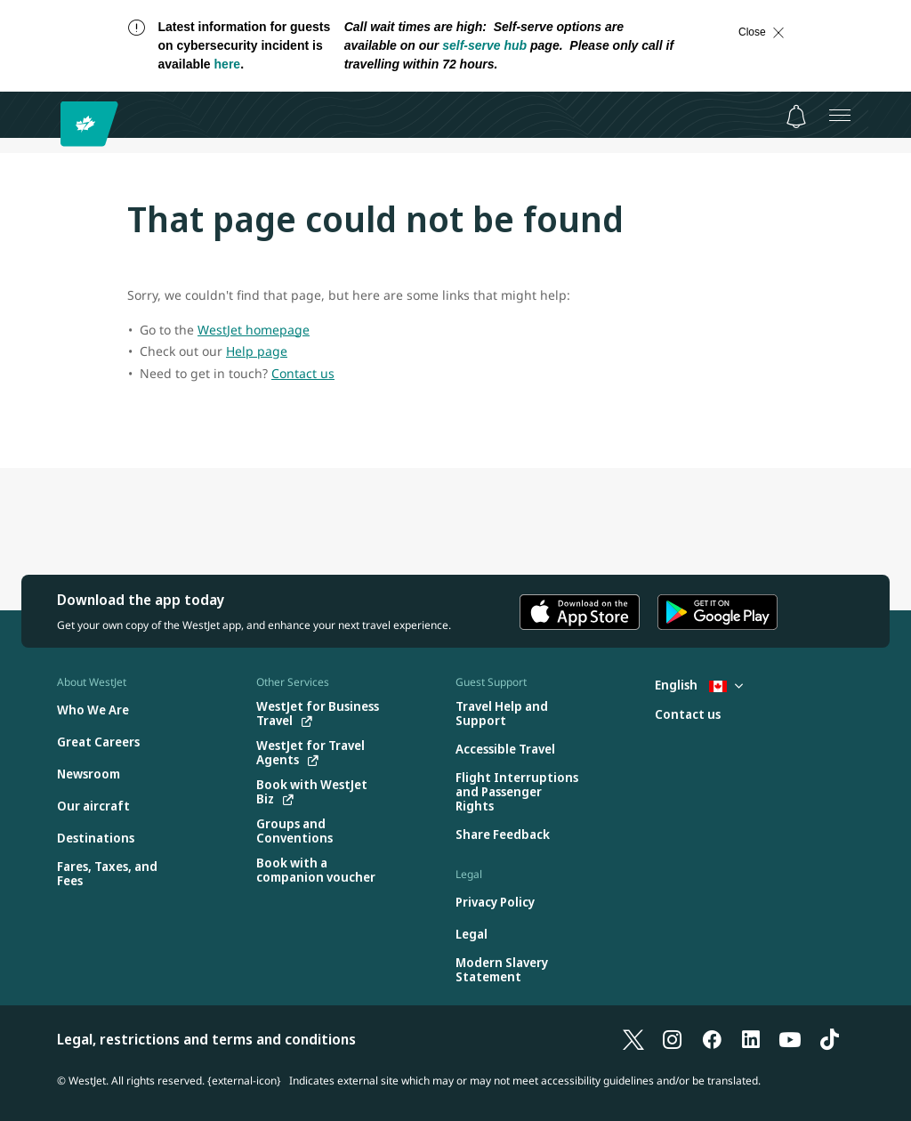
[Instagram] (672, 1039)
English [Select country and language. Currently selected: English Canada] (699, 684)
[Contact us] (688, 715)
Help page (256, 351)
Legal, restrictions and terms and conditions (206, 1039)
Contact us (303, 373)
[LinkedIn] (751, 1039)
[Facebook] (711, 1039)
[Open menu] (840, 114)
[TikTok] (829, 1039)
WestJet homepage (254, 329)
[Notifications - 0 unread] (796, 116)
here (227, 64)
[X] (633, 1039)
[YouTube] (790, 1039)
